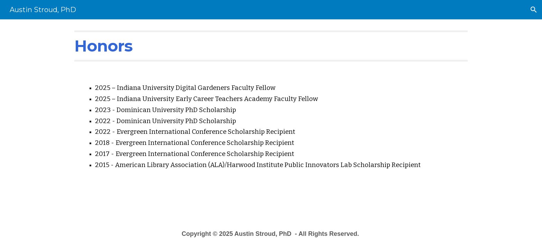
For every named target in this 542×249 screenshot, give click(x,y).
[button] (533, 9)
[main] (271, 46)
